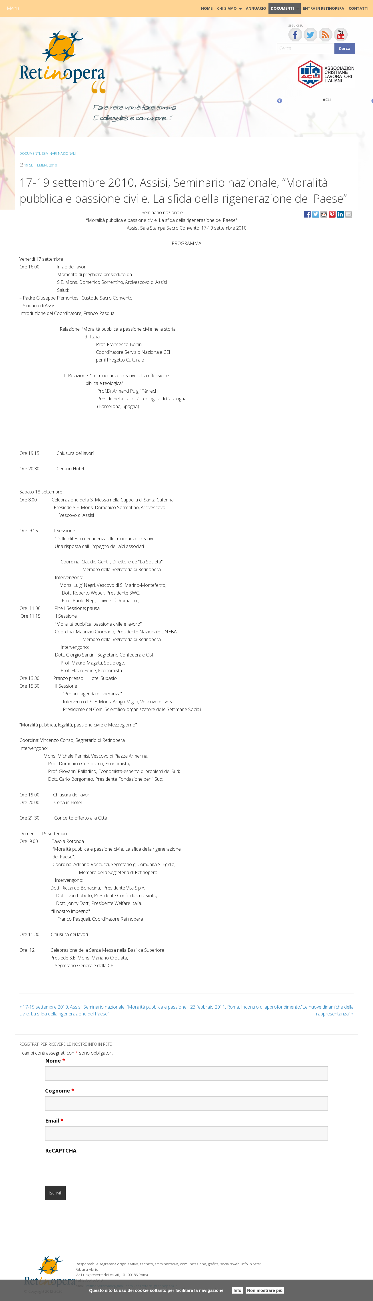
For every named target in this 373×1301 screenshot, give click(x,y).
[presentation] (88, 1167)
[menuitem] (207, 8)
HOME (206, 8)
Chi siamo (227, 8)
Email (54, 1120)
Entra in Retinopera (323, 8)
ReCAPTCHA (60, 1150)
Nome (55, 1060)
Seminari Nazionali (59, 153)
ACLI (327, 99)
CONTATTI (358, 8)
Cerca (344, 48)
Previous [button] (279, 101)
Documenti (282, 8)
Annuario (256, 8)
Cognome (59, 1090)
